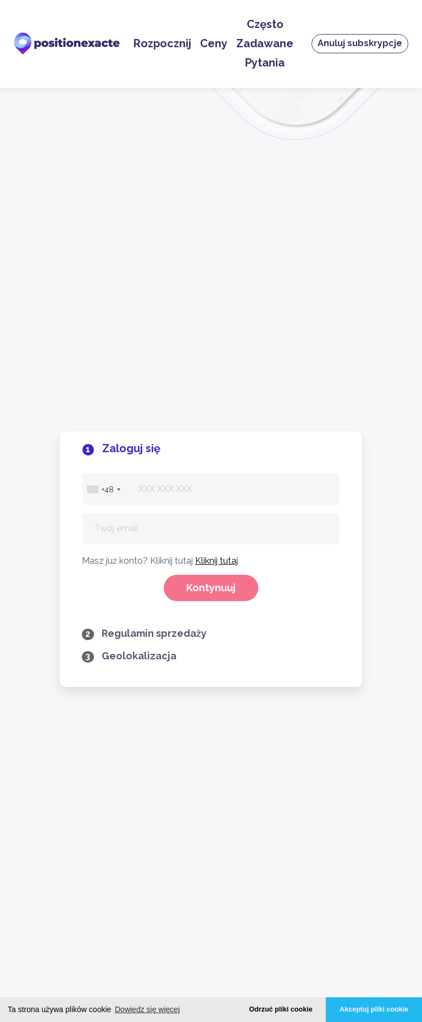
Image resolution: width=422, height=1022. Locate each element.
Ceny (213, 43)
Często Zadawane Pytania (264, 43)
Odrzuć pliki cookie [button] (280, 1009)
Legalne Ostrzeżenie (73, 823)
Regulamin (74, 767)
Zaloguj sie (74, 638)
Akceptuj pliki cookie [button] (374, 1009)
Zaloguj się (74, 619)
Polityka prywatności (73, 785)
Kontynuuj (211, 274)
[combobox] (103, 176)
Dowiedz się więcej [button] (147, 1009)
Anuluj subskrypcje (360, 43)
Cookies (74, 804)
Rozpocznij (162, 43)
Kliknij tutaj (216, 247)
